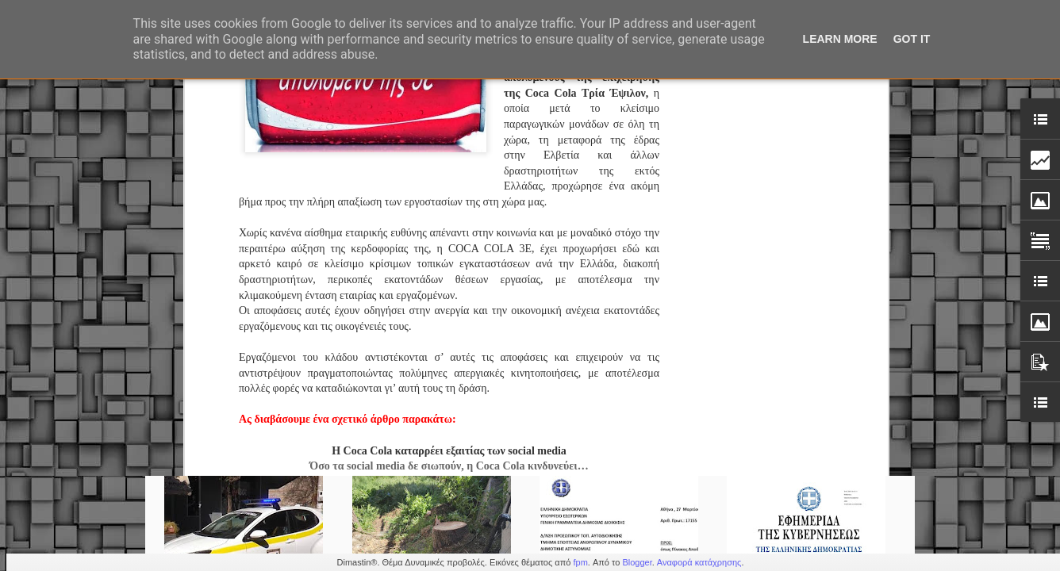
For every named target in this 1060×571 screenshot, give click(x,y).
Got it (912, 39)
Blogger (636, 562)
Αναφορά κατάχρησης (699, 562)
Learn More (840, 39)
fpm (580, 562)
